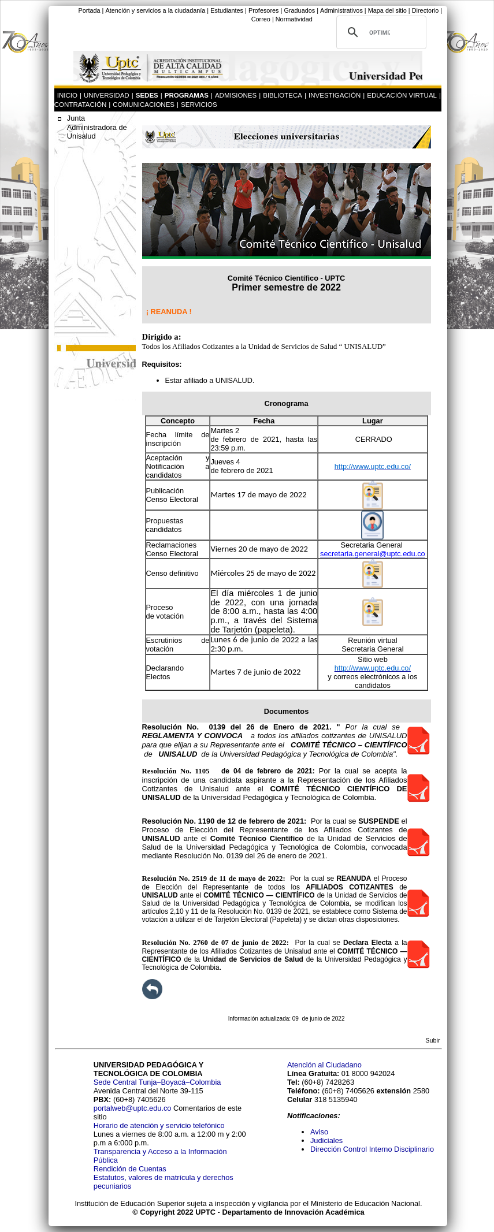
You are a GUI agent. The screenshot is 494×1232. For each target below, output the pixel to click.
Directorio (425, 10)
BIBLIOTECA (282, 95)
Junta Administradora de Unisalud (97, 127)
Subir (432, 1040)
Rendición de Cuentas (130, 1168)
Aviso (319, 1131)
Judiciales (327, 1140)
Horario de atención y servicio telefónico (159, 1125)
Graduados (299, 10)
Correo (260, 19)
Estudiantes (226, 10)
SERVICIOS (199, 104)
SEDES (147, 95)
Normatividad (294, 19)
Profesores (263, 10)
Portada (89, 10)
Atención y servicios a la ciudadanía (155, 10)
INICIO (67, 95)
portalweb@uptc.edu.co (133, 1108)
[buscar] (379, 32)
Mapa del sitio (387, 10)
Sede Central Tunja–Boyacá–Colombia (157, 1082)
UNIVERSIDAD (106, 95)
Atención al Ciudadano (324, 1064)
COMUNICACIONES (143, 104)
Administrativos (341, 10)
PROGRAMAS (187, 95)
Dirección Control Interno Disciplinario (372, 1149)
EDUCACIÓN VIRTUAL (402, 95)
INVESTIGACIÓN (335, 95)
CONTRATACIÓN (80, 104)
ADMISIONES (236, 95)
